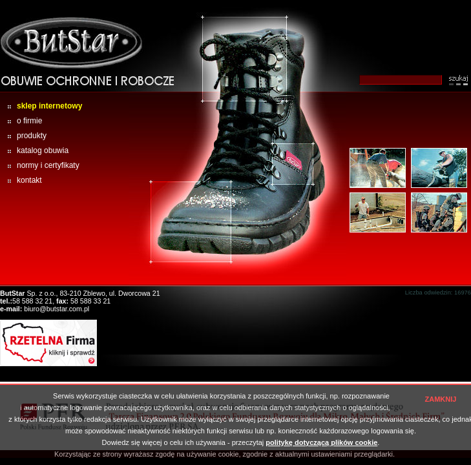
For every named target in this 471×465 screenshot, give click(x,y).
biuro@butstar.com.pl (56, 309)
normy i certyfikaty (39, 165)
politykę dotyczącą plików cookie (321, 442)
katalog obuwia (34, 150)
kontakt (21, 180)
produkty (23, 135)
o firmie (21, 120)
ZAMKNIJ (441, 399)
